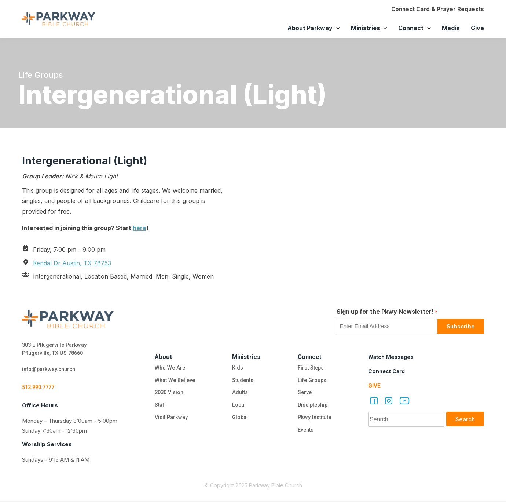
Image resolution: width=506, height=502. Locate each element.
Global (239, 419)
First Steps (310, 368)
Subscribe (461, 326)
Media (451, 28)
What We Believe (174, 381)
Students (242, 381)
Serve (304, 394)
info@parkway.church (50, 370)
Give (477, 28)
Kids (236, 368)
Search (465, 419)
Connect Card (387, 371)
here (139, 228)
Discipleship (313, 407)
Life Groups (312, 381)
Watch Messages (392, 356)
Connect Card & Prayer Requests (437, 9)
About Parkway (310, 28)
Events (305, 432)
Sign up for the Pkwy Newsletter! (387, 312)
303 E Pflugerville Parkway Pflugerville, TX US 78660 (56, 349)
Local (238, 407)
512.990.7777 (40, 389)
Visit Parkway (170, 419)
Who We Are (168, 368)
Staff (159, 407)
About (162, 356)
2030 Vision (168, 394)
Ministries (365, 28)
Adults (240, 394)
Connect (410, 28)
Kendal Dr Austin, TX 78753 (72, 263)
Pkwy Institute (315, 419)
